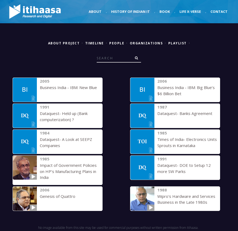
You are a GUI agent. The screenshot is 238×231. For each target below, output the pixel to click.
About (95, 11)
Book (164, 11)
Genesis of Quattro (57, 196)
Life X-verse (190, 11)
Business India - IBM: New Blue (68, 87)
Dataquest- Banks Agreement (184, 113)
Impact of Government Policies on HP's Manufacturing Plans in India (68, 171)
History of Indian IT (130, 11)
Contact (219, 11)
